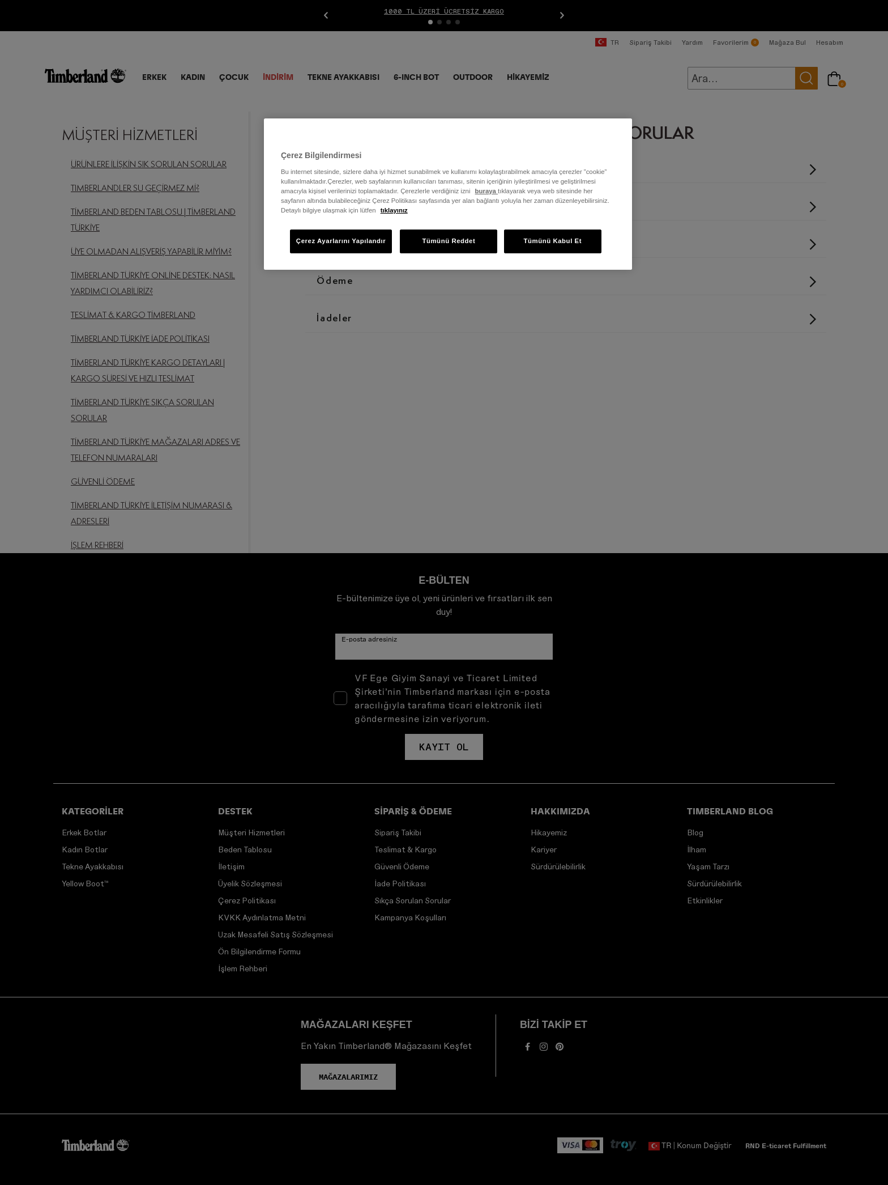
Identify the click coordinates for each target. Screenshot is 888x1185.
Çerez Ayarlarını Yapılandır (341, 240)
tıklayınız (394, 210)
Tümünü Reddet (448, 240)
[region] (448, 194)
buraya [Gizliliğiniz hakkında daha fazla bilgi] (486, 191)
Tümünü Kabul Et (552, 240)
